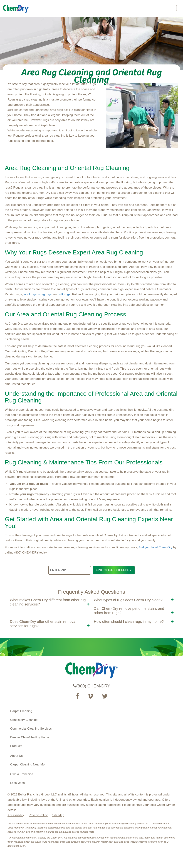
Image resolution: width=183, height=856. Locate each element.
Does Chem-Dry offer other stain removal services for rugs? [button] (43, 624)
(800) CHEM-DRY (91, 686)
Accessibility (16, 815)
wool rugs (30, 294)
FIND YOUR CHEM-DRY (114, 570)
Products (16, 746)
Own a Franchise (21, 774)
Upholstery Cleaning (24, 720)
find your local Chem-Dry (155, 547)
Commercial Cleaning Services (31, 728)
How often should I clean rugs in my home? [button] (129, 622)
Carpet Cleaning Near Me (27, 764)
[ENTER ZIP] (69, 570)
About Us (16, 755)
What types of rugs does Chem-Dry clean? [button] (128, 600)
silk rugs (64, 294)
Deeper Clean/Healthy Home (29, 737)
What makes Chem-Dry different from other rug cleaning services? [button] (48, 602)
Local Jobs (17, 783)
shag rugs (45, 294)
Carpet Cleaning (21, 711)
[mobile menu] (173, 8)
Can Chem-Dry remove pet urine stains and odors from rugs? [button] (129, 611)
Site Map (58, 815)
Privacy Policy (38, 815)
